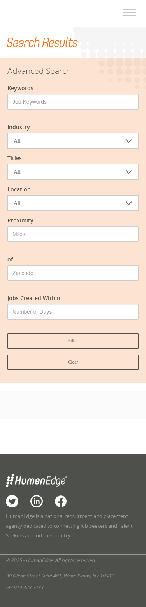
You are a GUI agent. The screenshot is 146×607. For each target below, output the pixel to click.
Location (19, 189)
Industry (18, 127)
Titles (14, 158)
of (10, 259)
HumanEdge (41, 13)
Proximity (20, 220)
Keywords (20, 88)
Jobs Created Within (33, 298)
